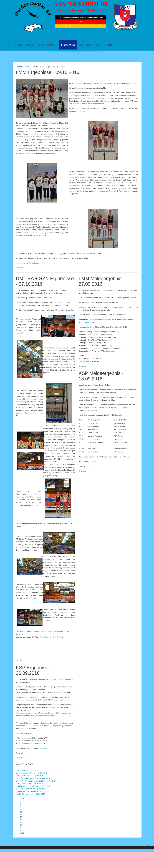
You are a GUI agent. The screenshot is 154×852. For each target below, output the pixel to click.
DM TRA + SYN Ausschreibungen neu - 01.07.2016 (37, 781)
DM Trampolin (58, 631)
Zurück (23, 801)
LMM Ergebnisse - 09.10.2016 (47, 72)
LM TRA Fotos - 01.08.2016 (27, 770)
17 (21, 827)
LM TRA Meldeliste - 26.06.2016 (29, 783)
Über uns (30, 45)
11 (21, 812)
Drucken (19, 267)
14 (21, 819)
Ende (22, 833)
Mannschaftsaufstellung (88, 322)
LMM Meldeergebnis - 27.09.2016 (101, 281)
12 (21, 814)
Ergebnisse (43, 748)
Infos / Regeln (85, 45)
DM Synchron (58, 637)
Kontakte (108, 45)
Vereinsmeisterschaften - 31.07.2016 (31, 773)
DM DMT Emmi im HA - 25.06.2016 (31, 788)
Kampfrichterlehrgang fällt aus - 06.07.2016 (34, 778)
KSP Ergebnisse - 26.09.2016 (34, 670)
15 (21, 822)
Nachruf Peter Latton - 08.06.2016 (30, 794)
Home (18, 45)
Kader (97, 45)
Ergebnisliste (34, 263)
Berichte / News (68, 45)
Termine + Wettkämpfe (47, 45)
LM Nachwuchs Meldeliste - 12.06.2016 (32, 791)
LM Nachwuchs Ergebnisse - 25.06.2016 (33, 786)
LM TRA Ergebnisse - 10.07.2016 (29, 775)
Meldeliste (103, 319)
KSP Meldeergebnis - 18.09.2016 (101, 376)
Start (22, 798)
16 (21, 825)
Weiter (22, 830)
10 (21, 809)
